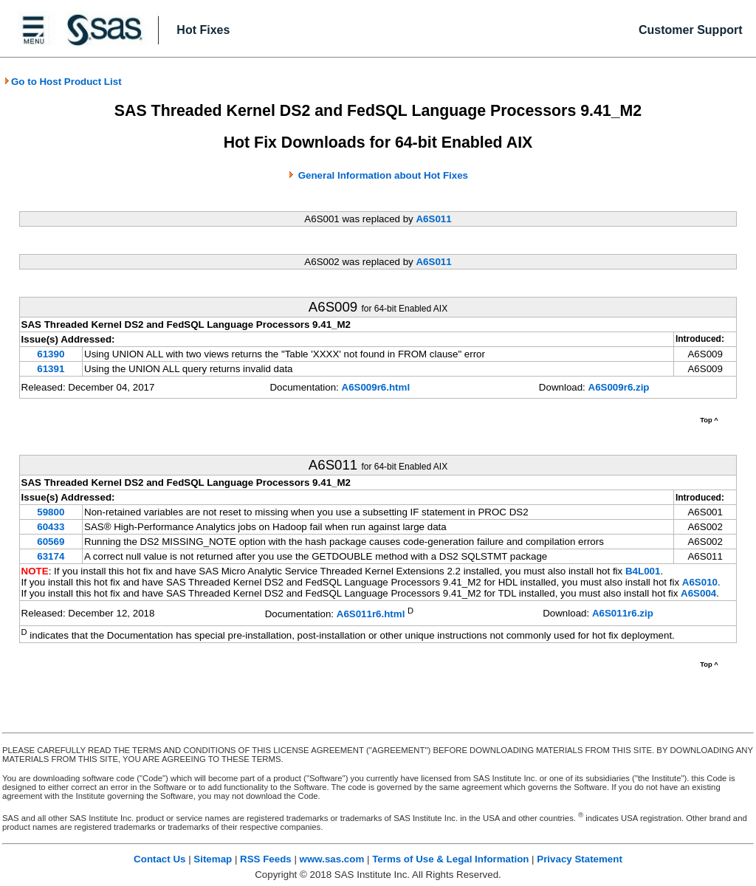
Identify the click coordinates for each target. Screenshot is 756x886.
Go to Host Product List (63, 81)
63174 (50, 556)
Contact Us (159, 859)
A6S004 (698, 593)
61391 (50, 368)
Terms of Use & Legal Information (450, 859)
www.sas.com (332, 859)
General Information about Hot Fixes (383, 175)
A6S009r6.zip (619, 387)
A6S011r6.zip (622, 613)
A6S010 (700, 582)
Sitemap (212, 859)
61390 (50, 354)
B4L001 (642, 571)
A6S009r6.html (376, 387)
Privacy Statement (579, 859)
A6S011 (433, 218)
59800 (50, 512)
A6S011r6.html (371, 614)
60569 (50, 541)
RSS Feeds (266, 859)
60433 (50, 526)
